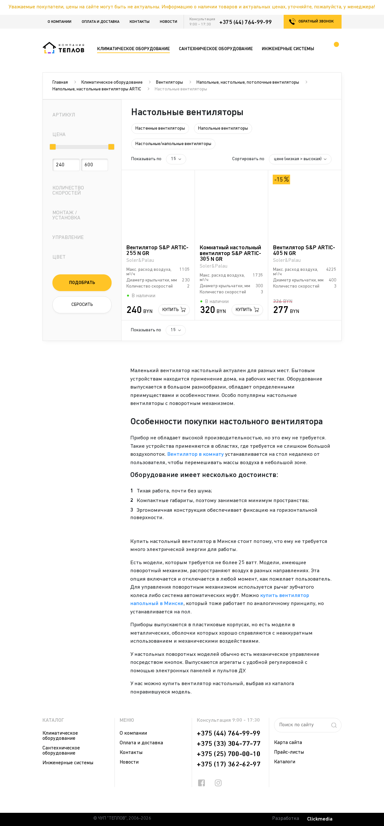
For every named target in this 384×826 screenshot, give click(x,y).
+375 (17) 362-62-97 (229, 764)
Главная (60, 82)
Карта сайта (288, 742)
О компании (59, 22)
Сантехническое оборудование (61, 751)
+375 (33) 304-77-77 (229, 744)
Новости (168, 22)
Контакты (140, 22)
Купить (170, 309)
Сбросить (82, 304)
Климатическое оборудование (111, 82)
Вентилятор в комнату (195, 454)
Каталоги (284, 762)
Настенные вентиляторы (160, 128)
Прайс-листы (289, 752)
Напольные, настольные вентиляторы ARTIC (96, 89)
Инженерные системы (67, 763)
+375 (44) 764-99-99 (245, 22)
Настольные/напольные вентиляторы (173, 144)
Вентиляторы (169, 82)
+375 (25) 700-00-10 (229, 754)
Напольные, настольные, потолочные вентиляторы (248, 82)
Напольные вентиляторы (223, 128)
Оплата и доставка (100, 22)
